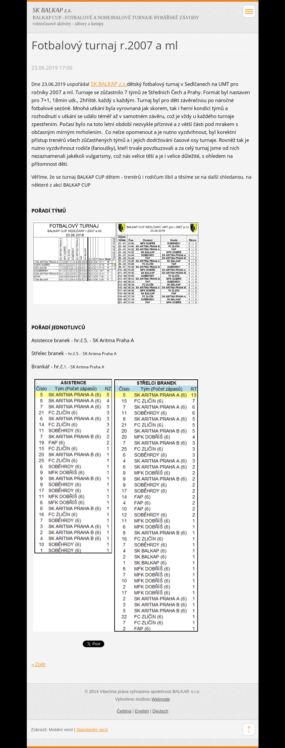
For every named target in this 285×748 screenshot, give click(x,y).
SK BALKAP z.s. (109, 84)
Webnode (161, 699)
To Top (249, 729)
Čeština (124, 711)
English (142, 711)
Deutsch (160, 711)
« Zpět (38, 664)
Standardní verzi (92, 729)
